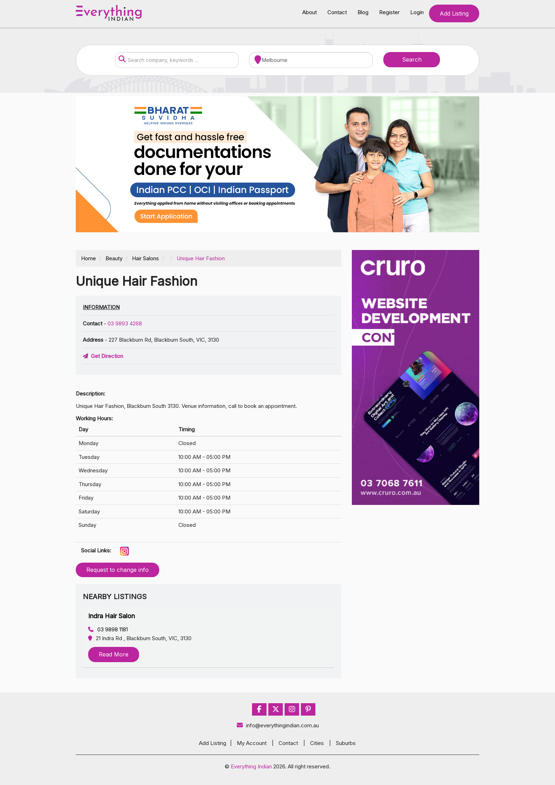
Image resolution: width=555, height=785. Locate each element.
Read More (113, 654)
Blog (362, 12)
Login (417, 12)
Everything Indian (251, 766)
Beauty (113, 258)
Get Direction (103, 356)
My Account (252, 743)
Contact (337, 12)
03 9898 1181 (108, 629)
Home (88, 258)
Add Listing (454, 13)
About (309, 12)
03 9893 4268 (125, 323)
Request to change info (117, 569)
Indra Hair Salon (111, 616)
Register (389, 12)
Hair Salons (145, 258)
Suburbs (346, 743)
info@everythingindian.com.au (277, 725)
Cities (317, 743)
